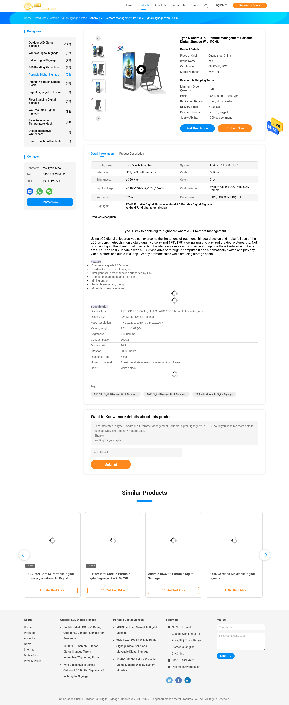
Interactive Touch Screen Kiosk (50, 83)
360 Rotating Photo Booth (50, 67)
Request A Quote (249, 5)
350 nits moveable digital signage (214, 394)
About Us (30, 638)
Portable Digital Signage (50, 75)
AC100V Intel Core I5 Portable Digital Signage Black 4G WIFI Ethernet (108, 578)
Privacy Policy (32, 660)
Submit (110, 464)
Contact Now (50, 202)
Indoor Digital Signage (50, 60)
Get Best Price (197, 128)
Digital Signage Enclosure (50, 92)
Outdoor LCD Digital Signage (50, 44)
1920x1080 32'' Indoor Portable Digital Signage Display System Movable (136, 665)
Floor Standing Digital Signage (50, 101)
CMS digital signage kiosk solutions (166, 394)
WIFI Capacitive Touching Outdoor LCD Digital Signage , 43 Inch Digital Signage (83, 670)
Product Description (131, 153)
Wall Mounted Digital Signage (50, 111)
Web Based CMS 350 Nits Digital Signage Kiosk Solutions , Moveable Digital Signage (136, 646)
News (27, 644)
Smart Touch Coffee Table (50, 141)
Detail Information (102, 153)
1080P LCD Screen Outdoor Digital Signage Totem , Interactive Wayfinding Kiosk (81, 651)
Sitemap (29, 649)
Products (29, 632)
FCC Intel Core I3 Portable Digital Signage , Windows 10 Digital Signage (50, 578)
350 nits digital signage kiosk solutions (115, 394)
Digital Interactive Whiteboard (50, 132)
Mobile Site (31, 655)
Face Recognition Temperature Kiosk (50, 122)
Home (28, 627)
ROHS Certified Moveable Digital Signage (136, 630)
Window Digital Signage (50, 53)
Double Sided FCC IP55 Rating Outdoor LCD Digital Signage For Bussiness (83, 633)
